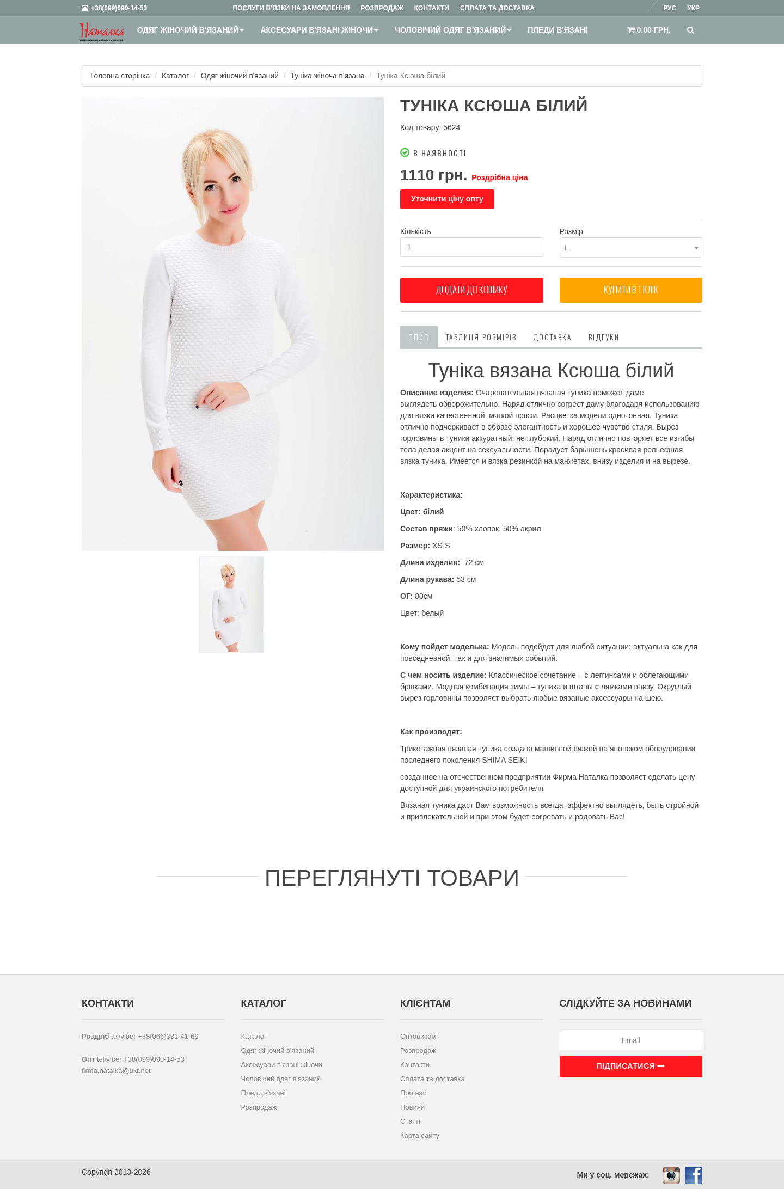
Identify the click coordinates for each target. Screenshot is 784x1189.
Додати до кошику (471, 291)
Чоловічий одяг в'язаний (453, 30)
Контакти (415, 1064)
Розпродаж (259, 1106)
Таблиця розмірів (481, 336)
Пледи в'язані (557, 30)
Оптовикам (418, 1036)
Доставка (552, 336)
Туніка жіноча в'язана (330, 75)
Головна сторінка (120, 75)
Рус (669, 8)
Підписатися (631, 1065)
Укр (693, 8)
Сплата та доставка (432, 1078)
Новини (412, 1106)
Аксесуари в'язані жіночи (319, 30)
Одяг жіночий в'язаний (190, 30)
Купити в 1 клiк (631, 291)
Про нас (413, 1092)
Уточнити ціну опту (447, 198)
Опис (419, 336)
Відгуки (604, 336)
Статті (410, 1121)
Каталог (177, 75)
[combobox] (631, 247)
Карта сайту (419, 1135)
